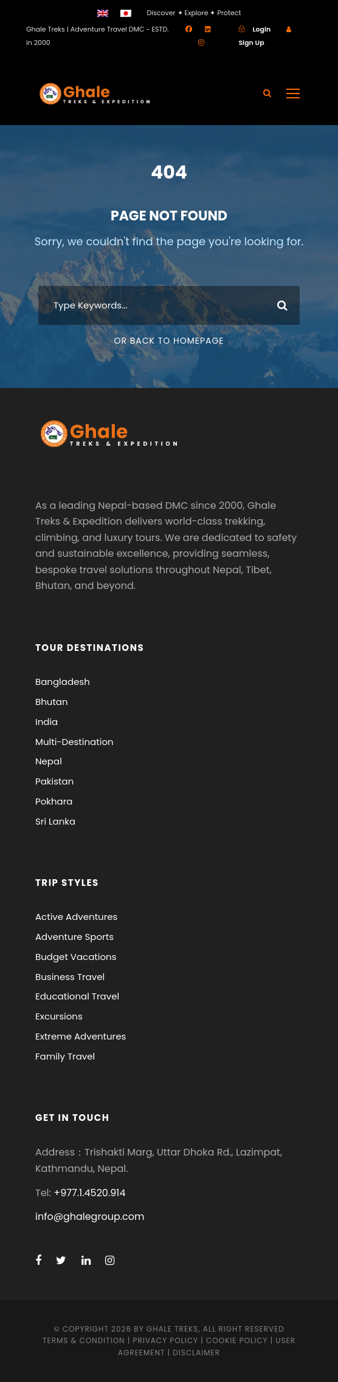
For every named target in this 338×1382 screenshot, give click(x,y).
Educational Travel (77, 996)
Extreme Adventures (80, 1036)
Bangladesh (62, 681)
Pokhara (54, 801)
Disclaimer (196, 1352)
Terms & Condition (84, 1340)
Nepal (48, 761)
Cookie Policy (236, 1340)
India (46, 721)
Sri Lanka (55, 821)
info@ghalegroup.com (90, 1217)
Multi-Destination (74, 741)
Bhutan (51, 701)
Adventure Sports (74, 936)
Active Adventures (76, 916)
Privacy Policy (165, 1340)
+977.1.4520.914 (89, 1193)
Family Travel (65, 1056)
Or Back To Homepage (169, 341)
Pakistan (54, 781)
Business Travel (70, 976)
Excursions (59, 1016)
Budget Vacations (76, 956)
